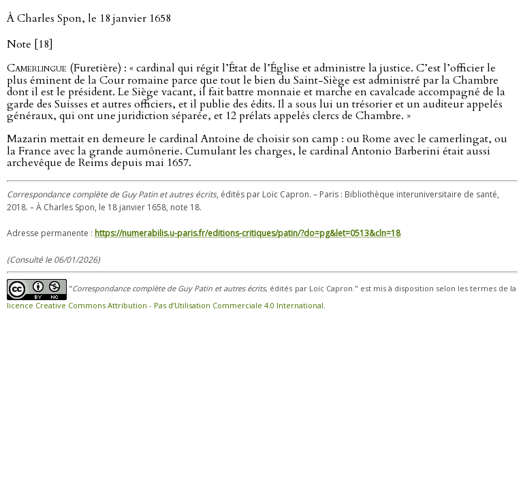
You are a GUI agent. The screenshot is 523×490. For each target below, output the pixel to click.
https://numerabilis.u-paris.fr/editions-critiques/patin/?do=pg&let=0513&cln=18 (247, 233)
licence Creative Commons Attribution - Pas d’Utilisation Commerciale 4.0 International (165, 305)
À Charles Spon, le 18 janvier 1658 (89, 18)
